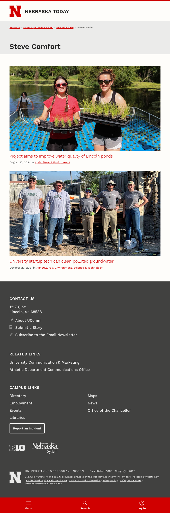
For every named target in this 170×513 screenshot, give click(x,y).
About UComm (28, 320)
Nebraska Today (47, 11)
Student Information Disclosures (43, 483)
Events (15, 410)
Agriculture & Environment (52, 162)
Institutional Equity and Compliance (46, 480)
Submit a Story (28, 328)
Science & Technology (87, 267)
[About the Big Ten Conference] (17, 448)
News (92, 403)
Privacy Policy (110, 480)
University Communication (38, 27)
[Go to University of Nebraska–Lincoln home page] (15, 11)
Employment (21, 403)
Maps (92, 396)
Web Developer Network (106, 476)
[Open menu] (28, 505)
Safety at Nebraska (130, 480)
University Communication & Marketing (44, 362)
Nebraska (15, 27)
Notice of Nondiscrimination (84, 480)
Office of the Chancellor (109, 410)
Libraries (17, 417)
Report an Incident (27, 428)
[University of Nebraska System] (45, 448)
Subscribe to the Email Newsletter (46, 335)
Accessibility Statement (146, 476)
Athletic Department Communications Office (50, 370)
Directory (18, 396)
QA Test (126, 476)
